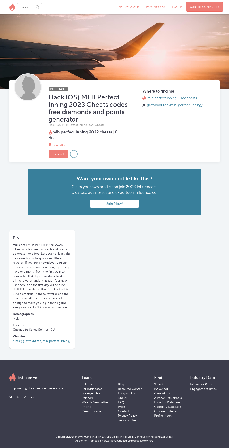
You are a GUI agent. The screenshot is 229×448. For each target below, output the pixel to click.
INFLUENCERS (128, 6)
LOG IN (177, 6)
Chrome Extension (167, 411)
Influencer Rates (201, 384)
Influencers (89, 384)
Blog (121, 384)
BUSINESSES (155, 6)
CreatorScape (91, 411)
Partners (87, 398)
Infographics (126, 393)
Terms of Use (127, 420)
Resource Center (130, 389)
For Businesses (92, 389)
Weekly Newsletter (95, 402)
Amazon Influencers (168, 398)
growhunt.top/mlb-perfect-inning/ (175, 105)
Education (59, 145)
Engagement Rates (203, 389)
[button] (74, 154)
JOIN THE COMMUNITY (204, 6)
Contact (58, 154)
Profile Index (163, 415)
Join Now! (114, 203)
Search (159, 384)
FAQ (121, 402)
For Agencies (91, 393)
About (122, 398)
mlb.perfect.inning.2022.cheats (172, 98)
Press (121, 406)
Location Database (167, 402)
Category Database (167, 406)
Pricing (86, 406)
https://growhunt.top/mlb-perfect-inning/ (41, 341)
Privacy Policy (127, 415)
